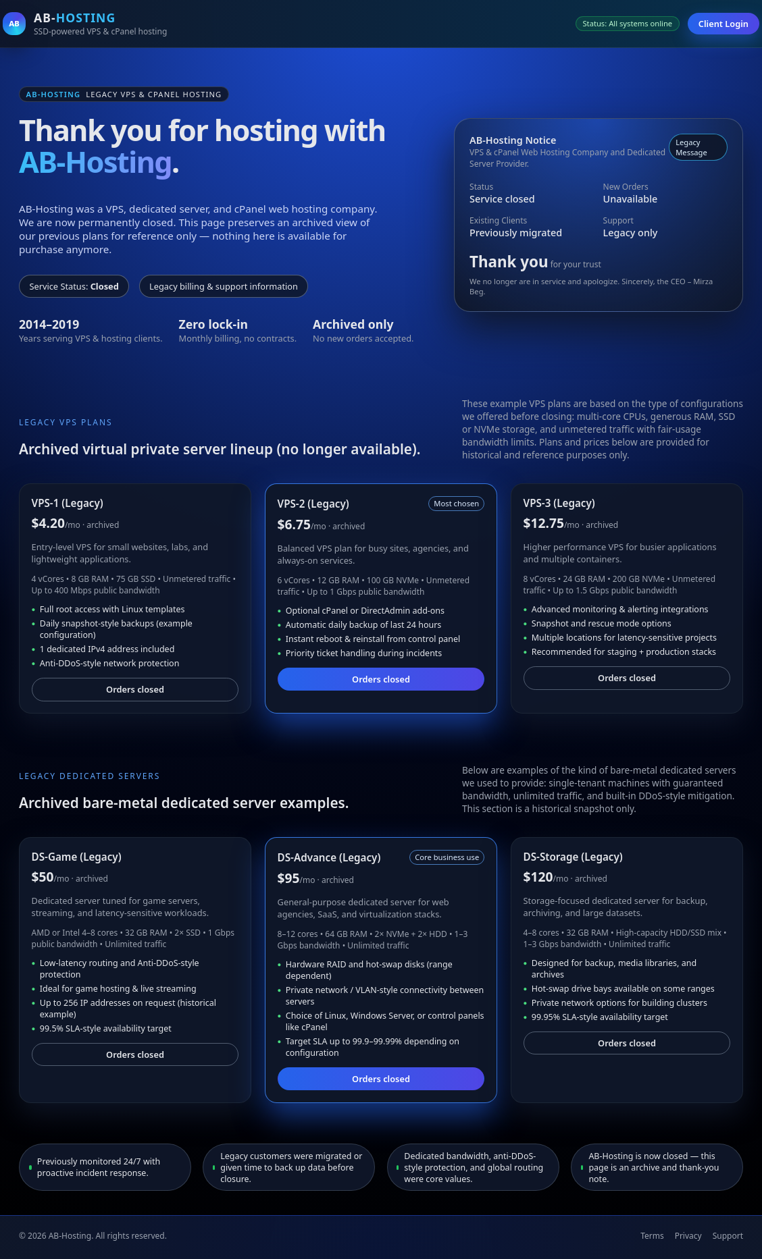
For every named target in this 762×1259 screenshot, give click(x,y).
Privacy (688, 1235)
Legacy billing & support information (223, 286)
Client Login (723, 24)
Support (728, 1235)
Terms (652, 1235)
